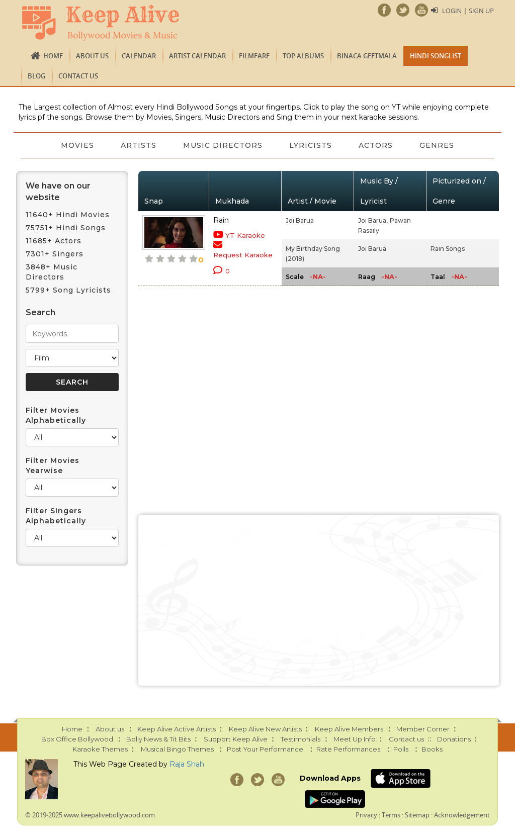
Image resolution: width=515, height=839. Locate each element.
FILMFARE (254, 55)
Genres (440, 145)
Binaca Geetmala (367, 55)
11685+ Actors (53, 240)
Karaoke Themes (100, 749)
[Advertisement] (318, 600)
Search (40, 312)
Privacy (366, 814)
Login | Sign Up (468, 10)
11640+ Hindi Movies (68, 214)
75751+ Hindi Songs (66, 227)
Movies (74, 145)
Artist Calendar (197, 55)
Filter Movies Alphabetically (56, 415)
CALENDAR (139, 55)
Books (432, 749)
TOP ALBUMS (303, 55)
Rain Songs (448, 248)
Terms (391, 814)
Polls (400, 749)
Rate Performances (348, 749)
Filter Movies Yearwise (52, 465)
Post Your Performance (265, 749)
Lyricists (311, 145)
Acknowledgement (462, 814)
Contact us (78, 75)
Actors (378, 145)
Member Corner (423, 729)
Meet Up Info (354, 739)
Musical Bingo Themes (177, 749)
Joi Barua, (373, 220)
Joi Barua (300, 220)
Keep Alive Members (349, 729)
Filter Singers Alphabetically (56, 515)
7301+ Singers (54, 253)
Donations (454, 739)
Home (53, 55)
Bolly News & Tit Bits (158, 739)
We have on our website (58, 191)
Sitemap (417, 814)
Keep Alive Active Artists (176, 729)
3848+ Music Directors (51, 272)
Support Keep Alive (236, 739)
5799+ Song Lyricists (68, 290)
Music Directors (222, 145)
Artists (136, 145)
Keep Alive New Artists (265, 729)
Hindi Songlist (435, 55)
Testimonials (300, 739)
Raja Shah (186, 764)
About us (92, 55)
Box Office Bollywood (77, 739)
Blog (36, 75)
